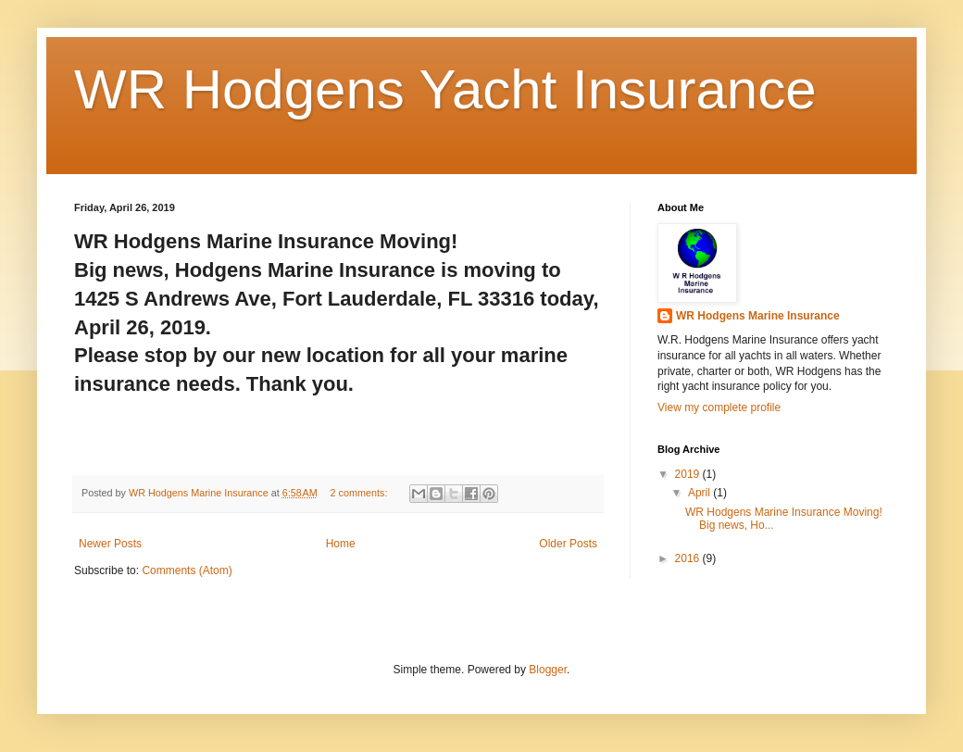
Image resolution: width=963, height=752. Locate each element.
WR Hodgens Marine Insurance (758, 315)
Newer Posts (110, 543)
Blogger (548, 669)
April (700, 492)
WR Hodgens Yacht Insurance (445, 89)
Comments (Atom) (186, 570)
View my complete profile (719, 407)
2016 (689, 558)
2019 (689, 474)
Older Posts (568, 543)
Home (341, 543)
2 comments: (361, 492)
